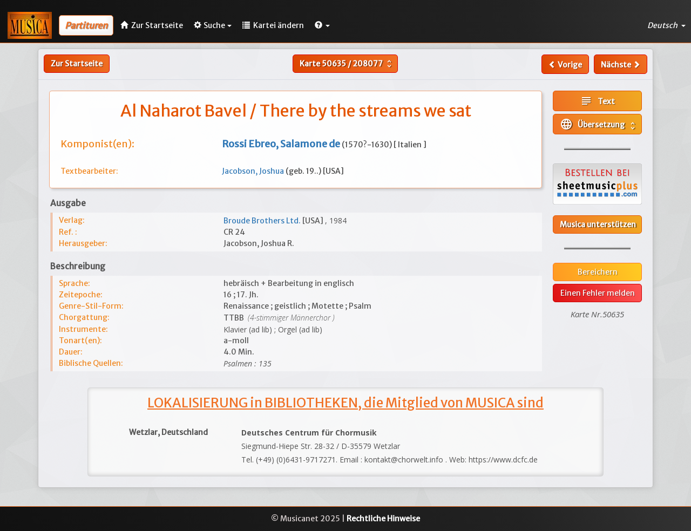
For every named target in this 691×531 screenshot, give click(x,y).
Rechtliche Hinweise (383, 518)
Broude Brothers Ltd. (262, 221)
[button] (322, 25)
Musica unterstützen (598, 224)
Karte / (347, 64)
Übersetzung (599, 124)
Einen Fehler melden (597, 293)
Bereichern (598, 272)
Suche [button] (213, 25)
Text (597, 100)
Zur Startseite (77, 64)
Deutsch (666, 25)
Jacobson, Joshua (254, 171)
